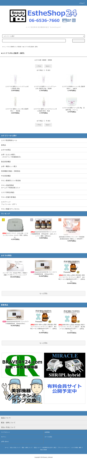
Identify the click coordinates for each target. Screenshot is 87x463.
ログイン (3, 436)
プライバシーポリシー (63, 447)
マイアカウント (5, 432)
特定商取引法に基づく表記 (49, 447)
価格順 (44, 60)
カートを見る (48, 436)
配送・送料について (27, 447)
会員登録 (47, 432)
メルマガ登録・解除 (76, 447)
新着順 (50, 60)
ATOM (45, 449)
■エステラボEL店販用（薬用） (30, 46)
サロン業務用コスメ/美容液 (14, 46)
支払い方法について (15, 447)
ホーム (4, 46)
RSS (41, 449)
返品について (37, 447)
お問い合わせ (5, 441)
